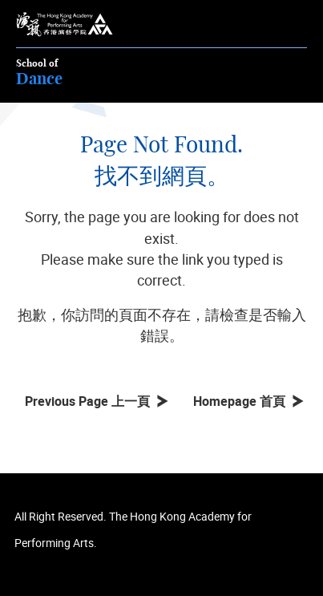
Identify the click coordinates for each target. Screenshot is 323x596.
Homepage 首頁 (242, 401)
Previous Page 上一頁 (90, 401)
